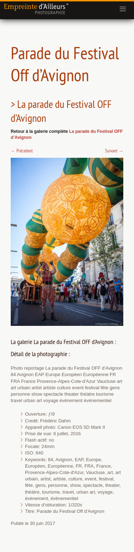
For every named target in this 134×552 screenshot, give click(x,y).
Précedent (22, 150)
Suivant (114, 150)
